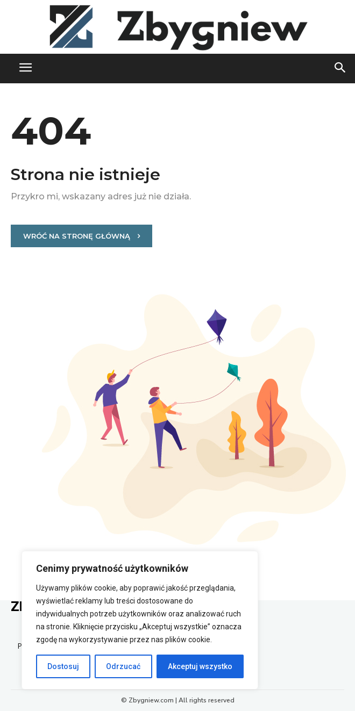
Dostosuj (63, 666)
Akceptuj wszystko (200, 666)
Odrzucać (123, 666)
